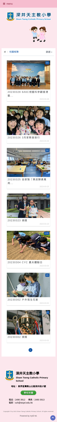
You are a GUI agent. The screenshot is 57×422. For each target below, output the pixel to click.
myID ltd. (33, 416)
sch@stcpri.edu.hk (24, 403)
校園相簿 (14, 51)
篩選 (49, 52)
